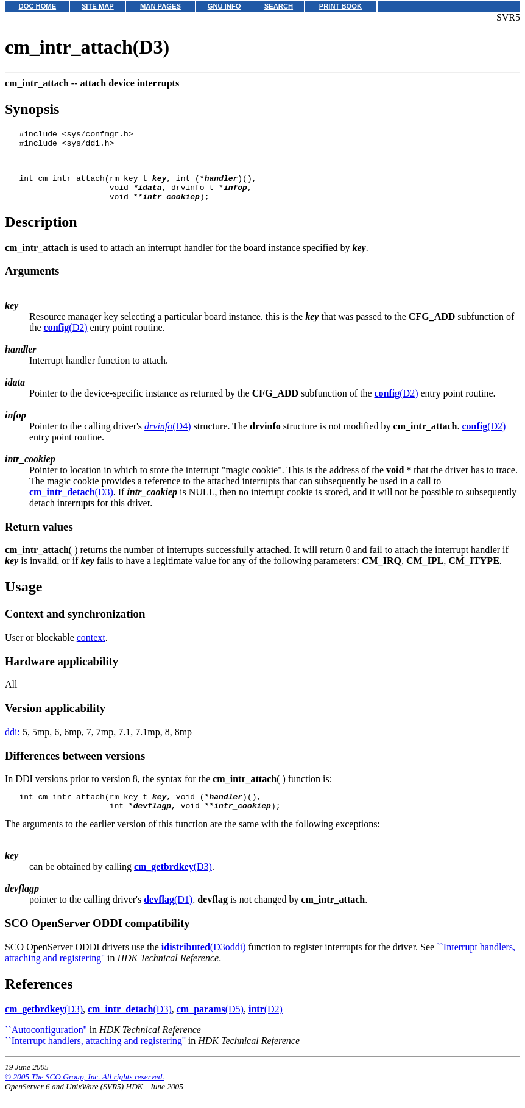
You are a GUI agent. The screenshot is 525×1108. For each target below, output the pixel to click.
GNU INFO (224, 6)
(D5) (210, 1025)
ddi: (12, 744)
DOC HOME (38, 6)
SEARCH (278, 6)
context (91, 650)
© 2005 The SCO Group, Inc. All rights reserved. (84, 1093)
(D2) (66, 340)
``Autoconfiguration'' (46, 1046)
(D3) (71, 504)
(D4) (167, 439)
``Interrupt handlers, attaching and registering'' (95, 1057)
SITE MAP (98, 6)
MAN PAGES (160, 6)
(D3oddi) (203, 963)
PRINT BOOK (340, 6)
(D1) (168, 916)
